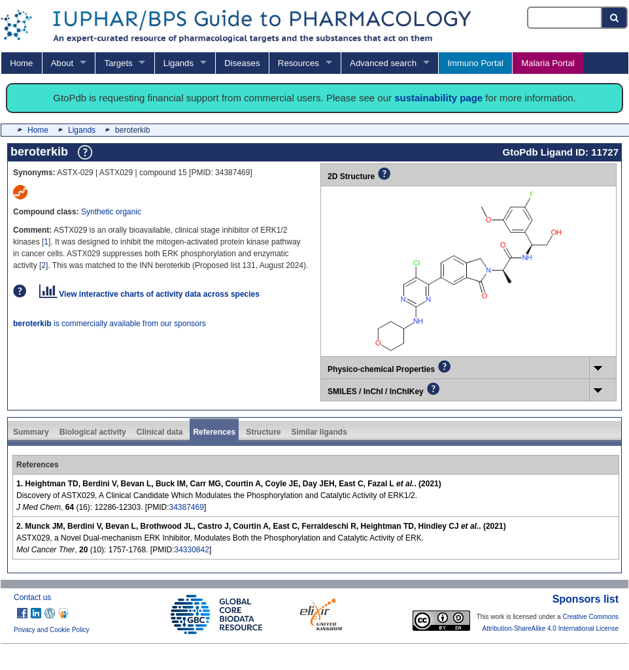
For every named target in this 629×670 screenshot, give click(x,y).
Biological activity (93, 432)
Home (21, 63)
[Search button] (615, 18)
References (214, 432)
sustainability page (438, 97)
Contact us (32, 597)
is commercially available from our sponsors (109, 323)
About (62, 63)
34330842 (191, 549)
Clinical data (160, 432)
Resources (298, 63)
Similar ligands (319, 432)
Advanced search (383, 63)
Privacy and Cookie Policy (52, 629)
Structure (263, 432)
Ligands (178, 63)
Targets (118, 63)
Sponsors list (585, 599)
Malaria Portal (547, 63)
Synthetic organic (111, 211)
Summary (31, 432)
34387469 (186, 507)
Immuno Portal (475, 63)
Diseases (242, 63)
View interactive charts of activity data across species (149, 294)
